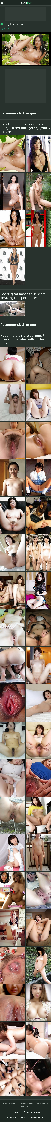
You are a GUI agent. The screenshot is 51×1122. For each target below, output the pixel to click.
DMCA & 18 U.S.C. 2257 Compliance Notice (26, 1117)
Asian (26, 3)
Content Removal (32, 1112)
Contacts (16, 1112)
